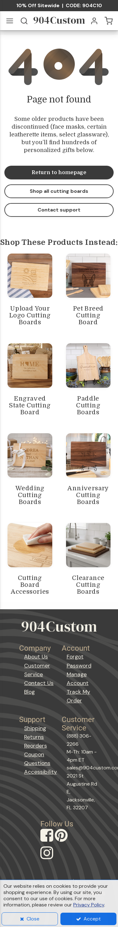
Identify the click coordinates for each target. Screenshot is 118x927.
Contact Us (39, 683)
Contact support (59, 210)
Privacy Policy (88, 904)
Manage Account (78, 679)
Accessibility (40, 771)
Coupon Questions (37, 759)
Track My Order (78, 696)
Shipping (35, 728)
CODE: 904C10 (84, 5)
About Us (36, 656)
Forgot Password (79, 661)
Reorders (35, 745)
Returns (34, 737)
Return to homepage (59, 172)
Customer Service (37, 670)
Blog (29, 691)
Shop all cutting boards (59, 191)
